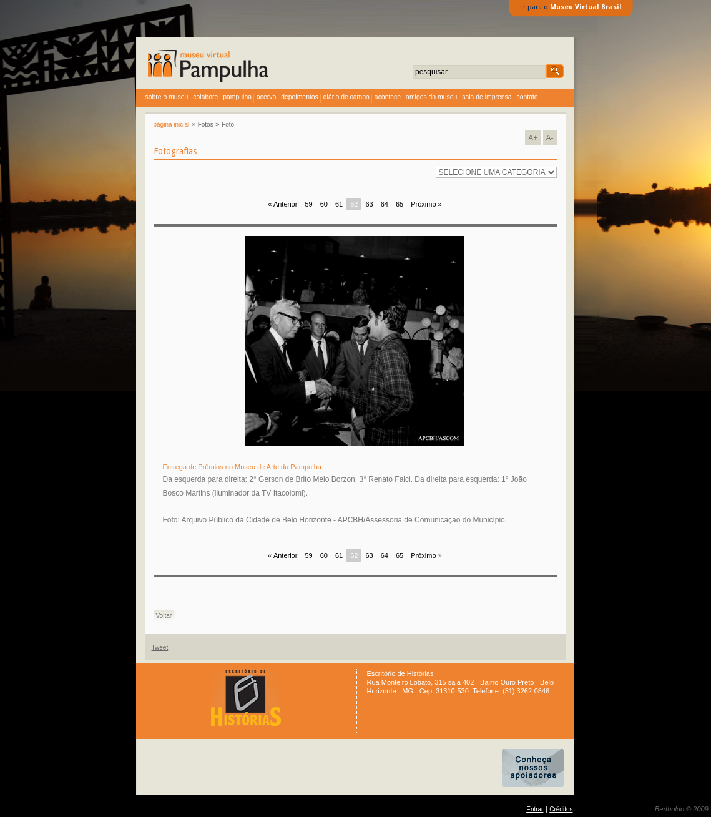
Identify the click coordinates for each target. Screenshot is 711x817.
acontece (388, 97)
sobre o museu (167, 97)
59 (308, 204)
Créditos (560, 809)
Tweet (160, 647)
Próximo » (426, 204)
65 (399, 204)
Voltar (164, 615)
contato (527, 97)
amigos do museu (431, 97)
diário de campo (346, 97)
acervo (266, 97)
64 (384, 204)
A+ (532, 138)
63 (369, 204)
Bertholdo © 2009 (682, 809)
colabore (205, 97)
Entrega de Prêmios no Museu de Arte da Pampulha (242, 467)
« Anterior (282, 204)
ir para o (571, 7)
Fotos (205, 124)
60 (324, 204)
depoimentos (299, 97)
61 (339, 204)
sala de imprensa (486, 97)
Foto (228, 124)
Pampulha (237, 97)
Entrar (534, 809)
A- (550, 138)
